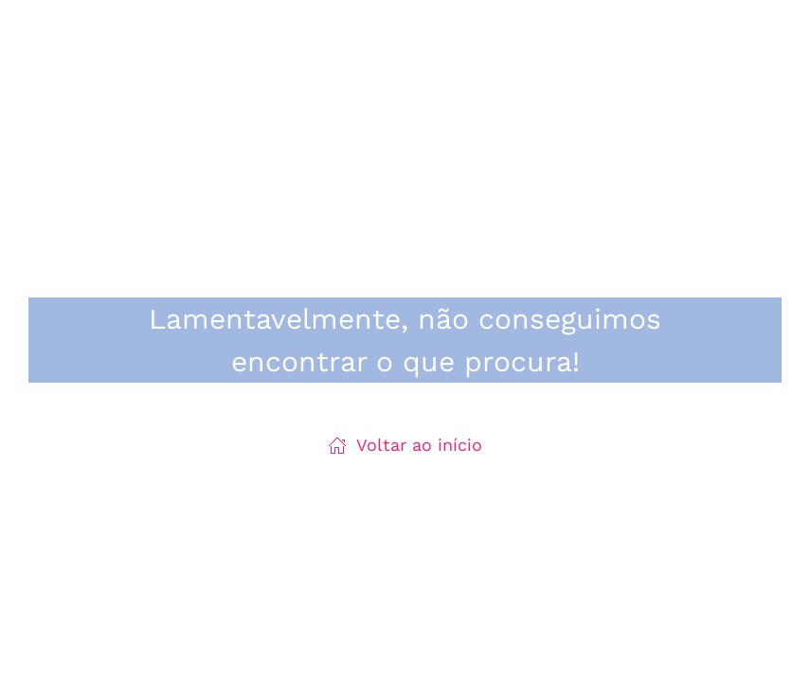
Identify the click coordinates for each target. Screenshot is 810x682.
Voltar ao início (405, 445)
